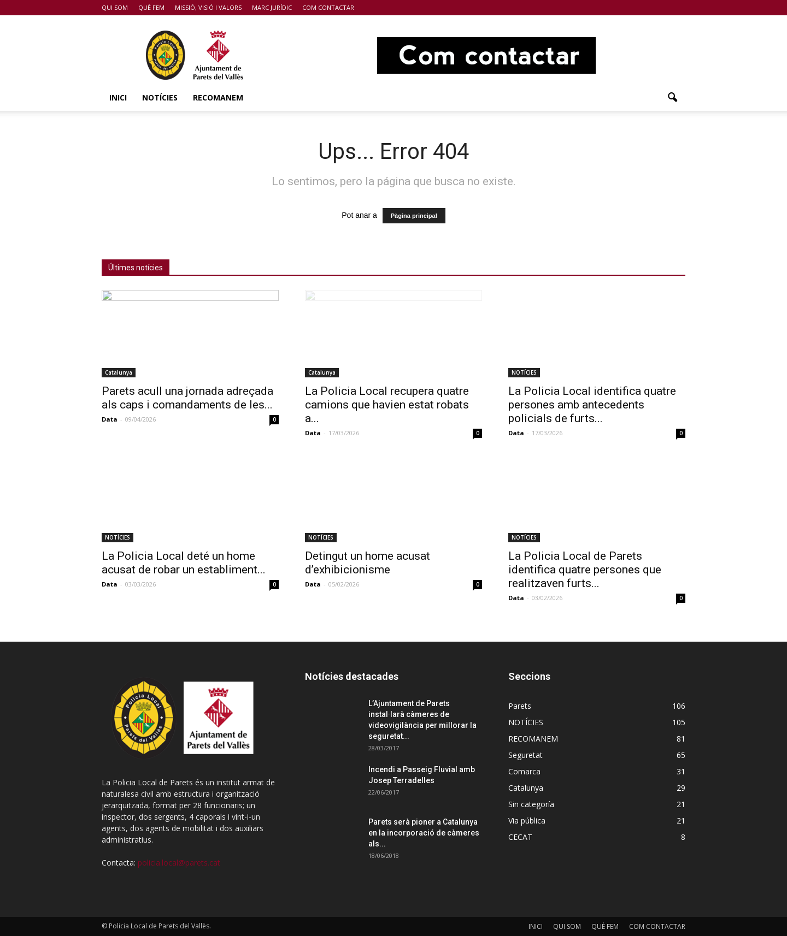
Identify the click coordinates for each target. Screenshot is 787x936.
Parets (519, 706)
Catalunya (118, 372)
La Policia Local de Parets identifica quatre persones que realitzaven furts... (584, 569)
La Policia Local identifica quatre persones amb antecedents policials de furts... (592, 404)
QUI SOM (115, 7)
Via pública (526, 820)
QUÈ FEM (151, 7)
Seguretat (525, 755)
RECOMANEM (218, 97)
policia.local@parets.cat (179, 862)
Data (110, 419)
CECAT (520, 837)
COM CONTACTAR (328, 7)
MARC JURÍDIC (272, 7)
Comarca (524, 771)
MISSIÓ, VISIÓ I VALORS (208, 7)
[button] (672, 98)
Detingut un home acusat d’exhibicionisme (367, 562)
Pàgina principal (414, 215)
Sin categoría (531, 804)
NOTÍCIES (160, 97)
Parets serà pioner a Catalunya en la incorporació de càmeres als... (423, 832)
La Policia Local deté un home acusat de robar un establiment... (184, 562)
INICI (118, 97)
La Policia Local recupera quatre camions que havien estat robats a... (387, 404)
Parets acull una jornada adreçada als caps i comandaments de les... (187, 397)
